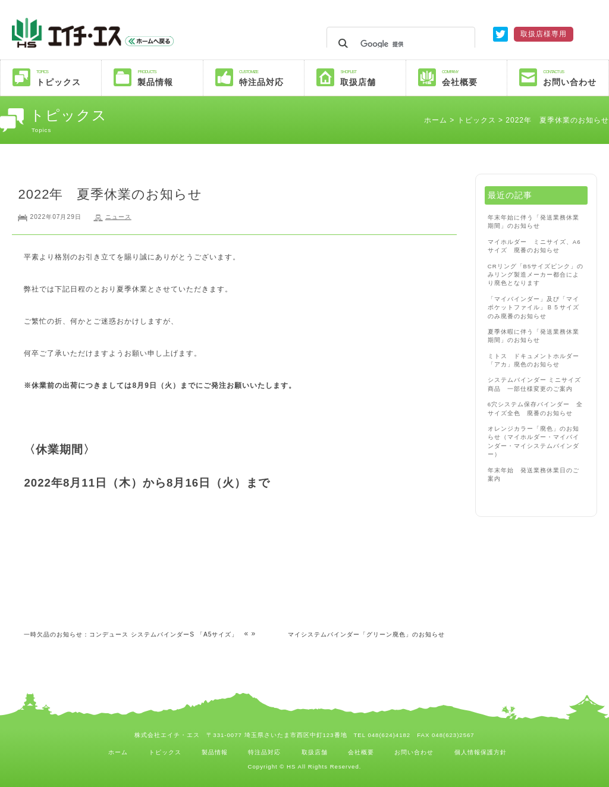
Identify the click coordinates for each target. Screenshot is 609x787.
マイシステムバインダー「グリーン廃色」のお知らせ (366, 634)
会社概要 (474, 77)
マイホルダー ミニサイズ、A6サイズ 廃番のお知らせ (534, 246)
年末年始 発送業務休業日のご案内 (533, 474)
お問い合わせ (575, 77)
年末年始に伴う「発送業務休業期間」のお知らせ (533, 221)
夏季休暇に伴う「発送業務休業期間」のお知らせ (533, 335)
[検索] (399, 44)
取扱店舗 (372, 77)
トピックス (68, 77)
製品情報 (169, 77)
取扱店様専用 (543, 34)
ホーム (435, 120)
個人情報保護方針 (480, 752)
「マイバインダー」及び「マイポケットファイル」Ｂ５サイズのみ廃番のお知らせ (533, 307)
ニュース (118, 217)
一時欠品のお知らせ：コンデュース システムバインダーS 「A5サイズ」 (131, 634)
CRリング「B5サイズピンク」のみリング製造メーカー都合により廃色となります (536, 275)
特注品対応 (271, 77)
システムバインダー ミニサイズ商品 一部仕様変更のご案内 (535, 384)
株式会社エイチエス (129, 33)
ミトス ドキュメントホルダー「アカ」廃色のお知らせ (533, 360)
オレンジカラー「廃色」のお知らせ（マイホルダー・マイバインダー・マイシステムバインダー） (533, 441)
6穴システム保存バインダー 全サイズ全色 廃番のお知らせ (535, 408)
